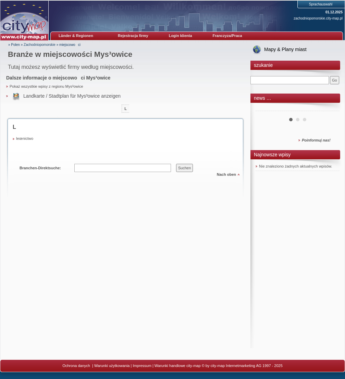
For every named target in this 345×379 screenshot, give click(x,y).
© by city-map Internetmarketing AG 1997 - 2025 (242, 366)
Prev (264, 108)
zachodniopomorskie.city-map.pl (318, 18)
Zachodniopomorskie (40, 45)
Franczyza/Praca (227, 36)
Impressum (142, 366)
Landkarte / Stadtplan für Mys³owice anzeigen (72, 96)
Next (330, 108)
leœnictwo (24, 138)
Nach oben (226, 174)
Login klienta (180, 36)
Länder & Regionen (76, 36)
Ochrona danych (76, 366)
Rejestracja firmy (133, 36)
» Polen (14, 45)
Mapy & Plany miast (285, 49)
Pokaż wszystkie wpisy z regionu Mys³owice (46, 86)
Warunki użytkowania (112, 366)
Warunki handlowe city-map (178, 366)
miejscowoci (70, 45)
